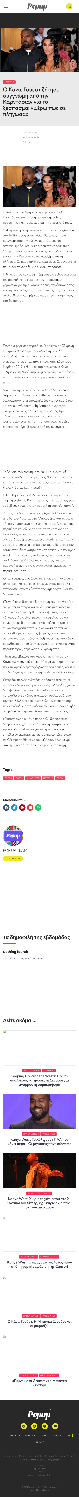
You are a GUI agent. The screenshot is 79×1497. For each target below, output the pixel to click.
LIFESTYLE (9, 82)
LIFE (68, 1435)
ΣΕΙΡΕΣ (44, 1435)
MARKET (39, 1442)
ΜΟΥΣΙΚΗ (30, 1435)
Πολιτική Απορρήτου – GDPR (39, 1475)
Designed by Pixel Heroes (40, 1490)
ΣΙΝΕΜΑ (56, 1435)
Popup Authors (39, 1468)
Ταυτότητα (39, 1465)
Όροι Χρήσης (39, 1472)
